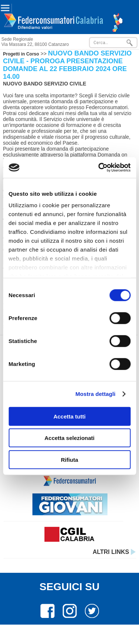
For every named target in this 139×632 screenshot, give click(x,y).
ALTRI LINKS (114, 552)
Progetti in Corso (21, 54)
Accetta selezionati (69, 438)
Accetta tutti (69, 416)
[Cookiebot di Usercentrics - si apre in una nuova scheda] (98, 167)
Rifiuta (69, 459)
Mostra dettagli (95, 394)
